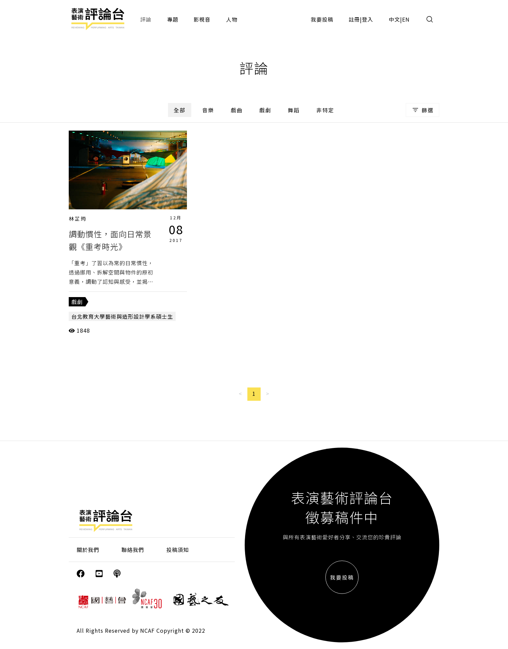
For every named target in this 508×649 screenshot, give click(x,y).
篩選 (422, 110)
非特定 (325, 110)
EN (406, 19)
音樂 (208, 110)
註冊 (354, 19)
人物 (231, 19)
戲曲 (237, 110)
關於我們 (88, 550)
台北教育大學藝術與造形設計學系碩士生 (122, 316)
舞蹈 (294, 110)
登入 (367, 19)
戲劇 (265, 110)
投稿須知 (177, 550)
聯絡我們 (133, 550)
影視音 (202, 19)
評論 (145, 19)
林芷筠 (78, 218)
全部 (180, 110)
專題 (172, 19)
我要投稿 (322, 19)
